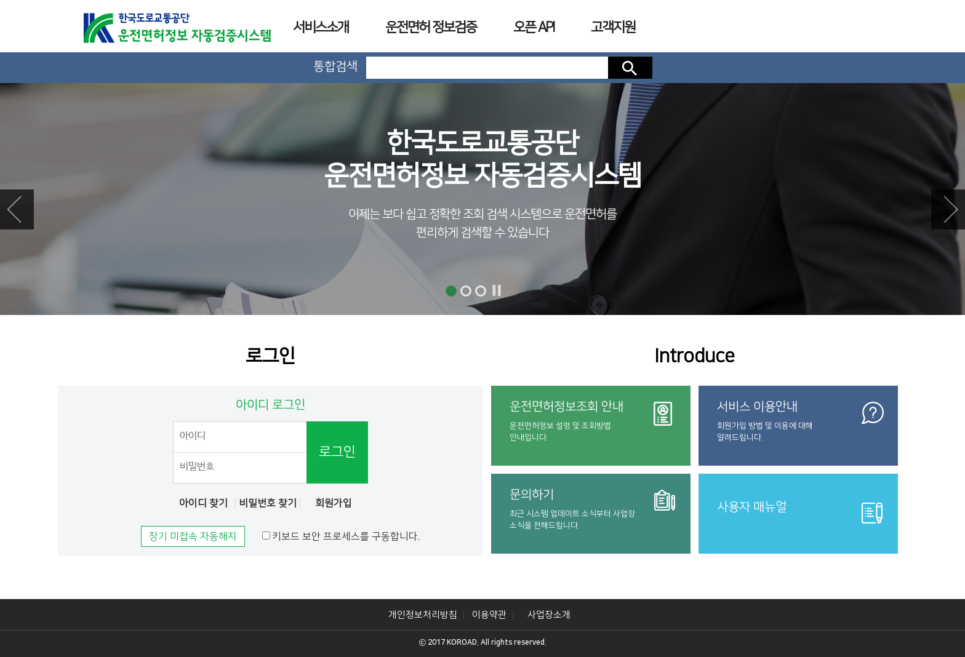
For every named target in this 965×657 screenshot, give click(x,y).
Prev (17, 209)
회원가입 (333, 503)
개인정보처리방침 (422, 615)
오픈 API (533, 27)
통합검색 (335, 66)
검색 (630, 67)
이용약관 (489, 615)
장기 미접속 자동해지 (193, 536)
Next (948, 209)
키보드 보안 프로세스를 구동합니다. (346, 536)
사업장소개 (549, 615)
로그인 (337, 452)
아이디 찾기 (203, 503)
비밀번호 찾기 (268, 503)
